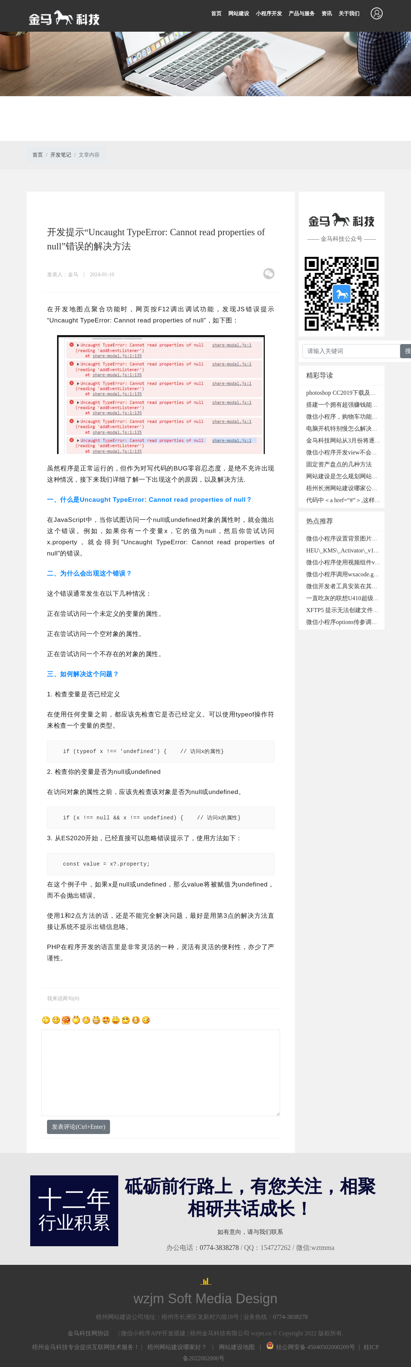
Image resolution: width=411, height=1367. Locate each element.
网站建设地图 (237, 1347)
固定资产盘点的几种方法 (339, 464)
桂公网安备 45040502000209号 (310, 1347)
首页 (216, 13)
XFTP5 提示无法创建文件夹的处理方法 (357, 610)
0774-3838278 (219, 1247)
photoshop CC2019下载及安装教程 (350, 393)
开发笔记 (60, 155)
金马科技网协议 (88, 1333)
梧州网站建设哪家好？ (177, 1347)
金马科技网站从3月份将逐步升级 (349, 440)
